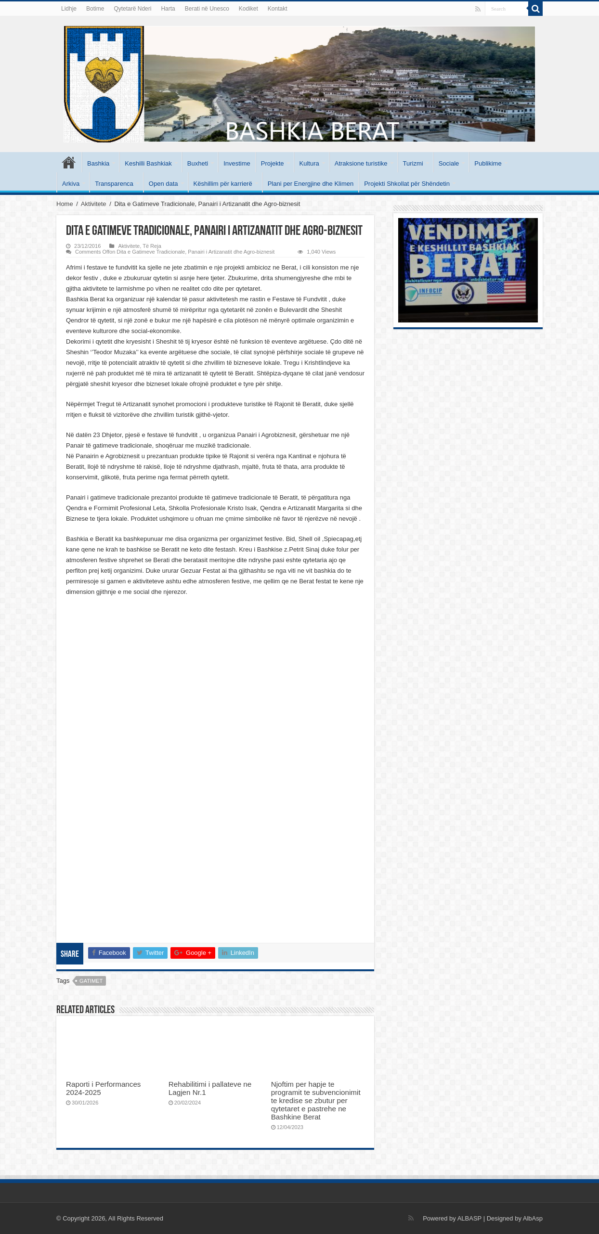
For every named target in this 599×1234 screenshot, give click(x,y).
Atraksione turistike (361, 163)
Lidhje (69, 8)
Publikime (487, 163)
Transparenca (114, 183)
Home (64, 203)
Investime (236, 163)
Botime (95, 8)
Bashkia (98, 163)
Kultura (309, 163)
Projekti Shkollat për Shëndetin (407, 183)
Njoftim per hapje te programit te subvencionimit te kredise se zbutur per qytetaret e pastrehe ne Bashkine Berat (316, 1100)
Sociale (449, 163)
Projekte (272, 163)
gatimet (91, 981)
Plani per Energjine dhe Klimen (311, 183)
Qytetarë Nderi (132, 8)
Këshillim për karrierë (223, 183)
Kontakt (277, 8)
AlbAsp (533, 1218)
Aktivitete (93, 203)
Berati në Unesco (207, 8)
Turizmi (413, 163)
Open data (163, 183)
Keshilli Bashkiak (148, 163)
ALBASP (469, 1218)
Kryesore (68, 162)
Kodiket (248, 8)
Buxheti (197, 163)
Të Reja (152, 246)
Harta (168, 8)
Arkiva (70, 183)
